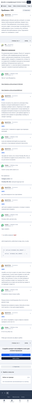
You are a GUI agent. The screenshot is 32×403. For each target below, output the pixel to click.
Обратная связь (15, 397)
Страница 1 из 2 (16, 40)
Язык (9, 397)
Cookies (23, 397)
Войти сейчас (16, 358)
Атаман (6, 73)
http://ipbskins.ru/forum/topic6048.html (11, 90)
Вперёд (26, 40)
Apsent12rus (8, 14)
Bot (5, 44)
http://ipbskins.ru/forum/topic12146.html (12, 84)
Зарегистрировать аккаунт (16, 354)
